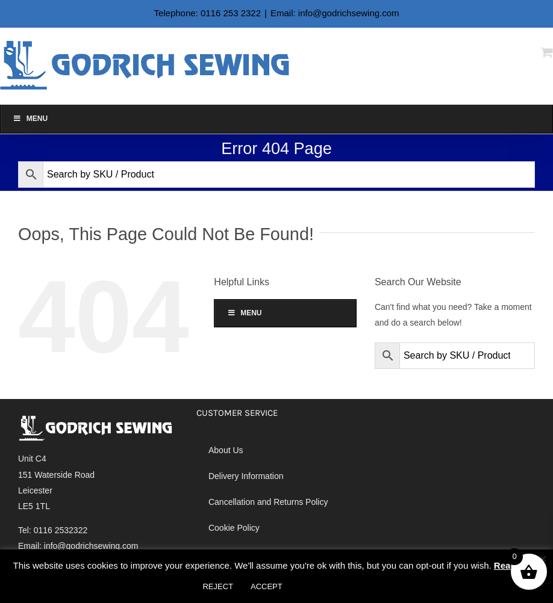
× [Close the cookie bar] (543, 559)
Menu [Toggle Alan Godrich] (30, 118)
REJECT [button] (217, 586)
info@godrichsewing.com (91, 546)
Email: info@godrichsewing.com (334, 13)
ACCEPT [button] (267, 586)
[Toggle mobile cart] (547, 52)
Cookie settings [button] (327, 586)
